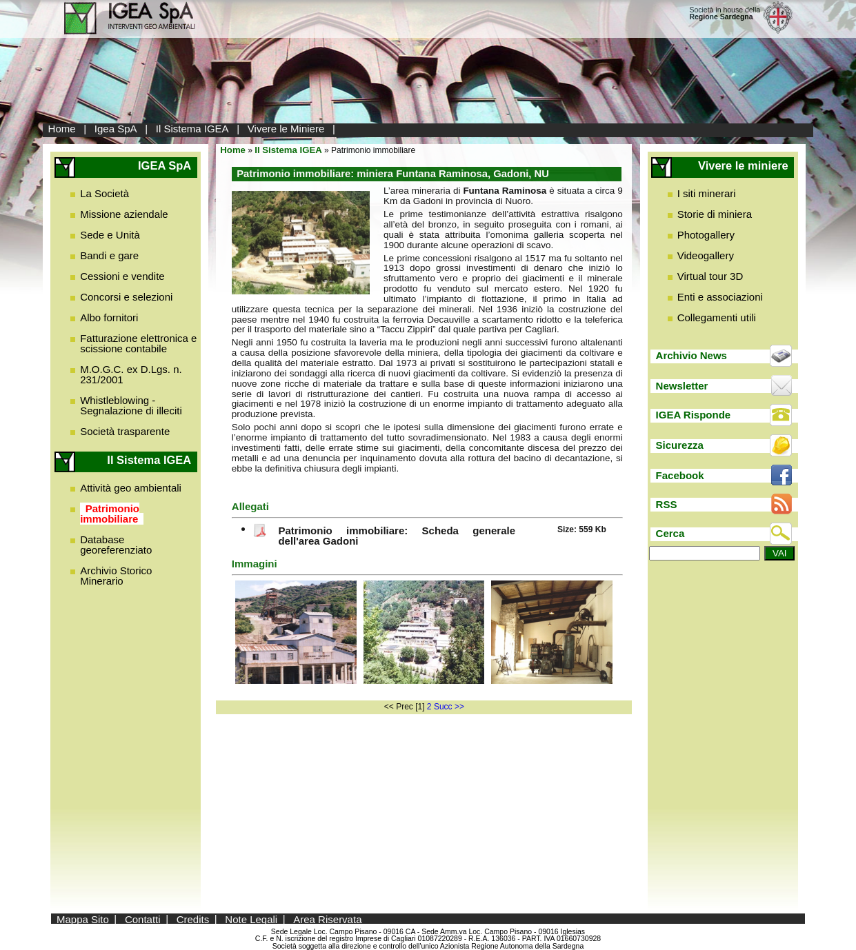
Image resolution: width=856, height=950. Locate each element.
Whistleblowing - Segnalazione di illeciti (131, 405)
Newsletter (682, 386)
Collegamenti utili (716, 317)
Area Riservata (327, 918)
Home (62, 128)
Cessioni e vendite (122, 276)
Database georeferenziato (116, 545)
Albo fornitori (109, 317)
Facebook (680, 475)
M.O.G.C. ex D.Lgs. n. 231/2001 (131, 374)
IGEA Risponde (693, 415)
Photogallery (706, 235)
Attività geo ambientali (130, 488)
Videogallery (705, 255)
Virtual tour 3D (710, 276)
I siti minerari (706, 193)
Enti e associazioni (720, 297)
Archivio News (691, 355)
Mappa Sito (83, 918)
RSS (666, 504)
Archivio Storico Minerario (116, 576)
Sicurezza (680, 445)
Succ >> (449, 706)
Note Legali (251, 918)
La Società (104, 193)
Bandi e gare (109, 255)
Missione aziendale (124, 214)
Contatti (143, 918)
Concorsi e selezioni (126, 297)
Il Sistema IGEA (192, 128)
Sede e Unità (110, 235)
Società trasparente (125, 431)
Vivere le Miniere (286, 128)
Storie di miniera (714, 214)
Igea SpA (115, 128)
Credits (193, 918)
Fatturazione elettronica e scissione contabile (138, 343)
